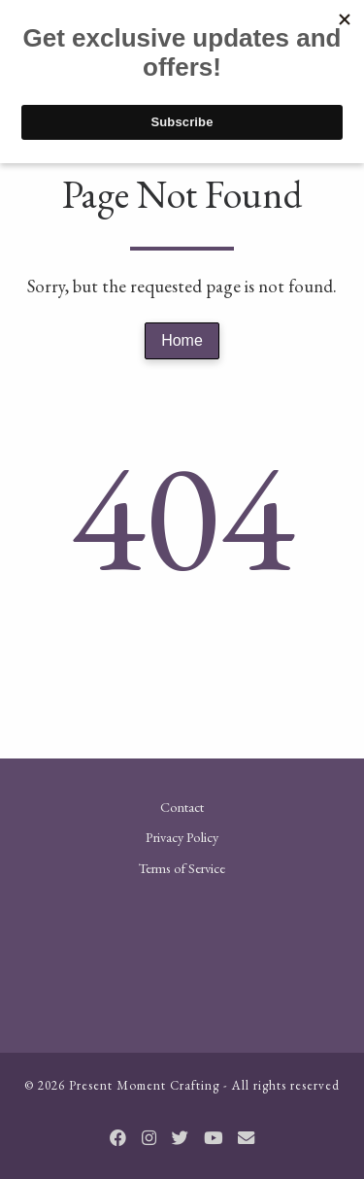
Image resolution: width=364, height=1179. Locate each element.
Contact (182, 806)
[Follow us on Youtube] (213, 1139)
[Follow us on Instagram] (149, 1139)
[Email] (246, 1139)
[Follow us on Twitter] (180, 1139)
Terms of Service (182, 868)
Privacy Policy (182, 836)
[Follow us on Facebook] (118, 1139)
